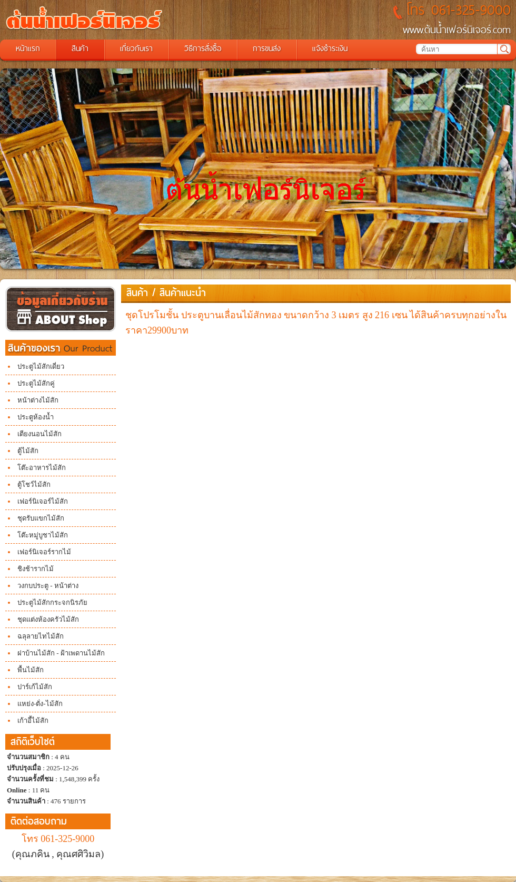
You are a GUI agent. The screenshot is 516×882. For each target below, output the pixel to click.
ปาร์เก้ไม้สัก (34, 687)
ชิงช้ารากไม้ (35, 569)
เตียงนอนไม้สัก (39, 434)
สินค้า (137, 293)
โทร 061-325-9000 (58, 839)
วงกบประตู (32, 586)
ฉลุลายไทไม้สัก (40, 636)
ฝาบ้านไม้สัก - (39, 653)
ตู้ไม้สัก (27, 451)
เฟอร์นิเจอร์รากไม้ (44, 552)
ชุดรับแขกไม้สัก (40, 518)
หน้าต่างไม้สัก (37, 400)
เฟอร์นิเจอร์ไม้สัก (42, 501)
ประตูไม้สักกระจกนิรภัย (52, 602)
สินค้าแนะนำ (183, 293)
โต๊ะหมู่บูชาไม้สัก (42, 535)
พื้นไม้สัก (30, 670)
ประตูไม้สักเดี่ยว (40, 366)
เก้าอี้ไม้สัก (32, 720)
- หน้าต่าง (63, 586)
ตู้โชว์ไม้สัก (34, 484)
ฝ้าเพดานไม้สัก (83, 653)
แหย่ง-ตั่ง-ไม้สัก (40, 704)
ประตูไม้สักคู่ (36, 383)
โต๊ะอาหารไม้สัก (41, 468)
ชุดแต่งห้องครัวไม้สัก (48, 619)
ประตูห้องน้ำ (35, 417)
